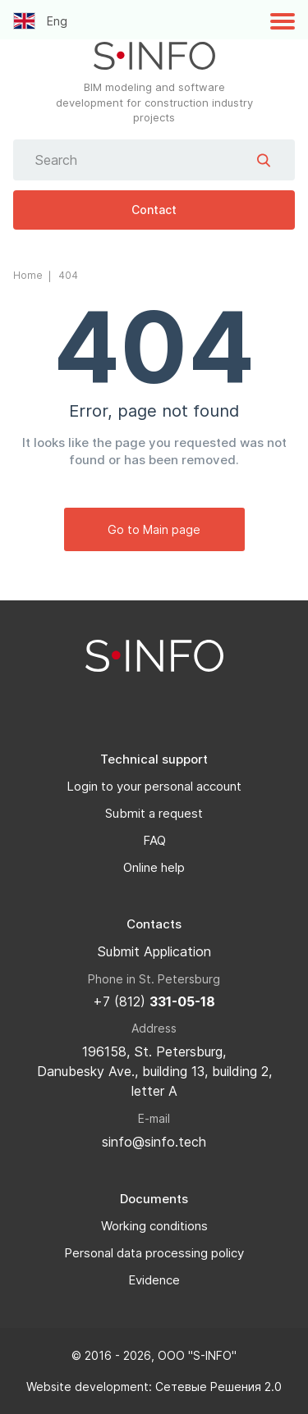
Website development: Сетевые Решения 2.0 (154, 1386)
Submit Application (154, 951)
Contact (154, 210)
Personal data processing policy (154, 1253)
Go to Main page (154, 529)
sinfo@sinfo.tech (154, 1141)
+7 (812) (154, 1001)
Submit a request (154, 813)
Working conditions (154, 1226)
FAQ (154, 840)
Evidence (154, 1280)
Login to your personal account (154, 786)
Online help (154, 867)
